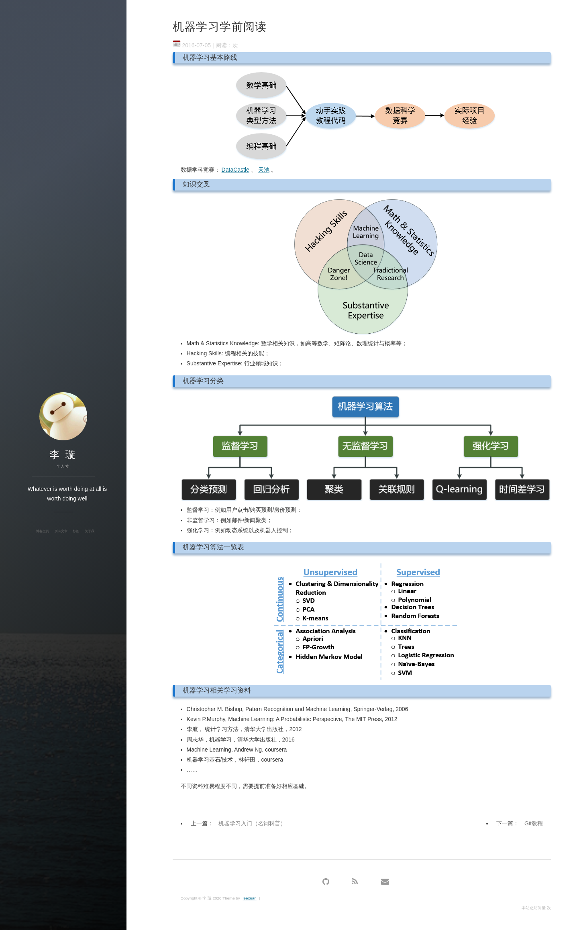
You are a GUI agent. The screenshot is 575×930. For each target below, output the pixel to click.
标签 (76, 531)
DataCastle (235, 169)
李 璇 (63, 454)
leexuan (249, 898)
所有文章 (61, 531)
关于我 (89, 531)
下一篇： (521, 823)
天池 (263, 169)
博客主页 (42, 531)
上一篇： (240, 823)
